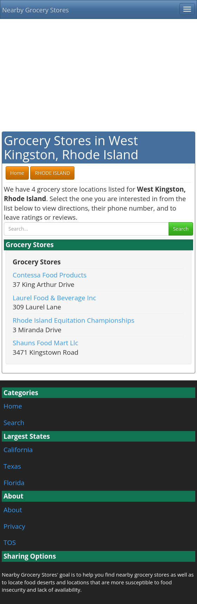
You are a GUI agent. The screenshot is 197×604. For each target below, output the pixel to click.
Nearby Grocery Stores (35, 10)
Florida (14, 482)
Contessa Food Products (49, 274)
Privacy (14, 526)
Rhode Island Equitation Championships (73, 320)
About (13, 509)
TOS (10, 542)
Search (181, 228)
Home (13, 405)
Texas (12, 466)
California (18, 449)
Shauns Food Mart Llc (45, 342)
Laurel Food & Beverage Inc (54, 297)
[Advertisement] (98, 75)
